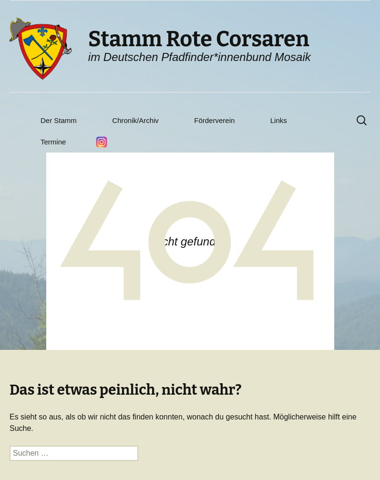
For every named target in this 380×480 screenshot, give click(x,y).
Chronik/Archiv (135, 120)
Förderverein (214, 120)
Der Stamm (59, 120)
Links (278, 120)
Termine (53, 142)
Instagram (101, 142)
